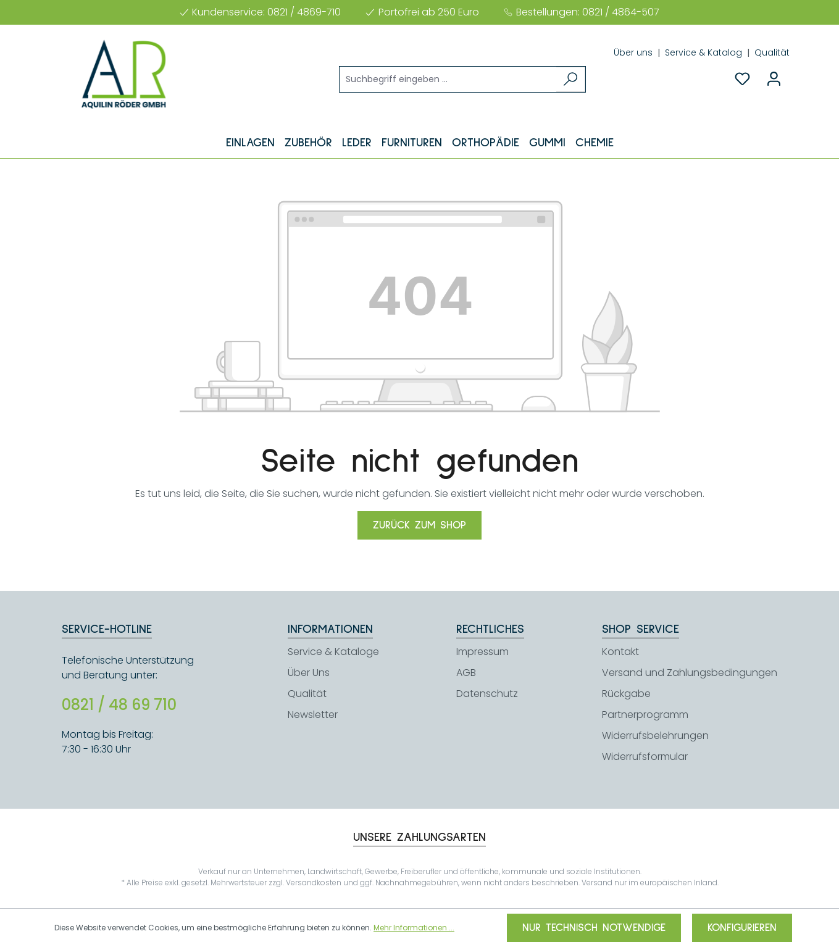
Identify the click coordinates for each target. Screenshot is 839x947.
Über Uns (309, 672)
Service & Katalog (705, 52)
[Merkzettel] (742, 79)
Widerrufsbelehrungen (655, 735)
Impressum (482, 652)
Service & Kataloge (333, 652)
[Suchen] (570, 79)
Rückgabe (626, 693)
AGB (466, 672)
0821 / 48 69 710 (119, 705)
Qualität (772, 52)
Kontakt (620, 652)
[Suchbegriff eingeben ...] (448, 79)
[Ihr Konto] (774, 79)
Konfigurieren (742, 927)
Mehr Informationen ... (414, 927)
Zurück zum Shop (419, 525)
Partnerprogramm (645, 714)
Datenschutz (487, 693)
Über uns (634, 52)
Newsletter (313, 714)
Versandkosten (313, 882)
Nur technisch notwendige (594, 927)
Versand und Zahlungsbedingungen (689, 672)
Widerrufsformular (645, 756)
